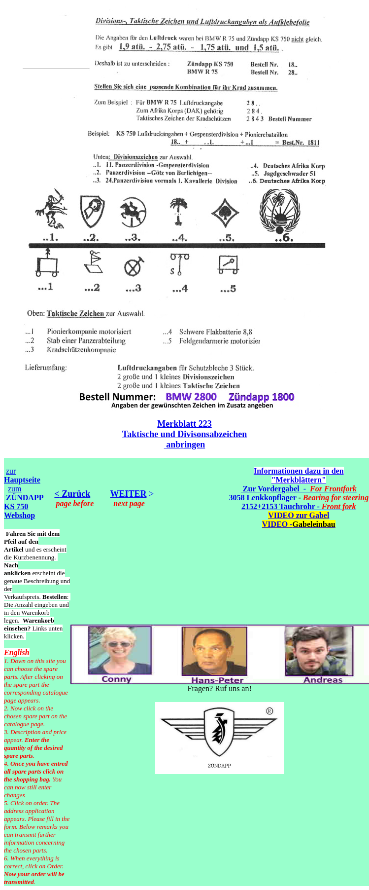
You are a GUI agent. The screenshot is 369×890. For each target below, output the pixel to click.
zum (23, 501)
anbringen (184, 444)
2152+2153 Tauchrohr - (298, 506)
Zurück (75, 494)
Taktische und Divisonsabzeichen (184, 434)
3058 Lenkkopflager (262, 497)
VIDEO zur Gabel (298, 515)
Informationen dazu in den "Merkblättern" (299, 475)
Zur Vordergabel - (299, 488)
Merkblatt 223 (184, 424)
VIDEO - (298, 524)
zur (22, 475)
